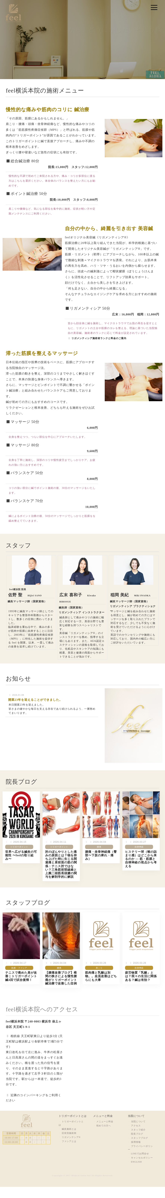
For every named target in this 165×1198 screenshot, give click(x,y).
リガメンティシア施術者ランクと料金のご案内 (97, 338)
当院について (138, 1121)
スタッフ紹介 (138, 1129)
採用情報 (136, 1142)
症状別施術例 (69, 1133)
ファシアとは (69, 1141)
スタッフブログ (139, 1138)
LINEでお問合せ (140, 1153)
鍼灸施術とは (69, 1129)
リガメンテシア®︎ (71, 1137)
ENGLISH (136, 1162)
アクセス (136, 1125)
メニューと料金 (104, 1121)
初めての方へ (103, 1125)
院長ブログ (137, 1134)
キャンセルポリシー (142, 1157)
